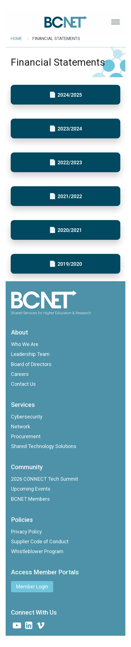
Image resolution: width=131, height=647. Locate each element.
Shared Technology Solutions (43, 446)
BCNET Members (30, 499)
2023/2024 (69, 129)
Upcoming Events (30, 489)
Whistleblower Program (37, 551)
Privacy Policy (26, 532)
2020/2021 (69, 230)
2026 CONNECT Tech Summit (44, 479)
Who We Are (24, 344)
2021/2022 (69, 196)
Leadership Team (30, 354)
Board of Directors (31, 364)
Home (16, 38)
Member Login (32, 587)
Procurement (26, 436)
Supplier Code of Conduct (39, 541)
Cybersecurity (27, 417)
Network (20, 426)
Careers (20, 374)
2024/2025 (69, 95)
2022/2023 (69, 162)
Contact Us (23, 384)
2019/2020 (69, 264)
